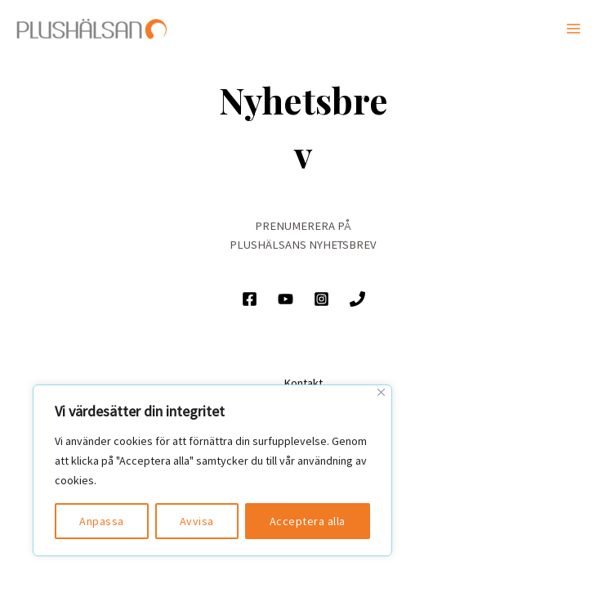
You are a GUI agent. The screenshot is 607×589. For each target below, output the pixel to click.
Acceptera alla (308, 521)
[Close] (381, 392)
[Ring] (357, 299)
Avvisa (197, 521)
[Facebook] (249, 299)
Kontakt (303, 382)
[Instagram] (321, 299)
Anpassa (101, 521)
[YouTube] (285, 299)
